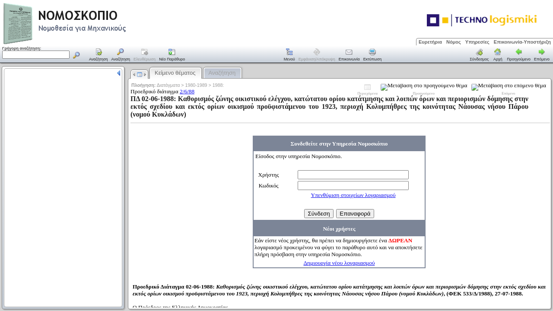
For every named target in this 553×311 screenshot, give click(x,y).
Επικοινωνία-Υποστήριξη (522, 41)
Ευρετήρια (430, 41)
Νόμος (453, 41)
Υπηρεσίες (477, 41)
